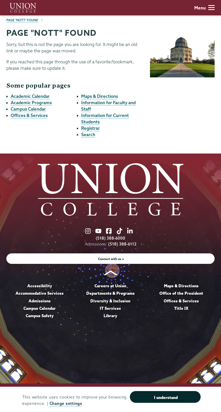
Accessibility (39, 285)
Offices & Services (29, 115)
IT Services (110, 308)
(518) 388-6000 (110, 238)
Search (88, 134)
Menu (204, 7)
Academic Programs (31, 102)
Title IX (181, 308)
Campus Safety (40, 315)
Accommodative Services (40, 293)
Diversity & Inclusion (110, 300)
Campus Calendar (28, 109)
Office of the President (181, 293)
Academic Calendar (30, 96)
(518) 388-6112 (122, 244)
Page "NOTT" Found (22, 20)
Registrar (90, 128)
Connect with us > (111, 259)
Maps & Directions (99, 96)
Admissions (40, 300)
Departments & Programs (110, 293)
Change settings (66, 403)
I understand (166, 397)
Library (110, 315)
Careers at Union (110, 285)
